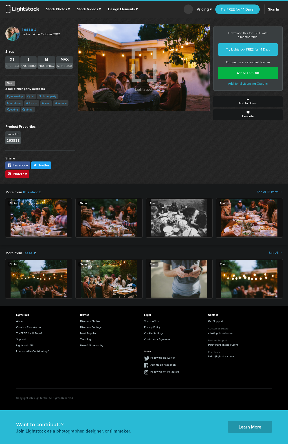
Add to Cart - (248, 73)
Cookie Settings (153, 333)
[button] (58, 9)
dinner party (47, 96)
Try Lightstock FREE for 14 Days (248, 49)
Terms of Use (152, 321)
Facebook (18, 165)
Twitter (41, 165)
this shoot (31, 191)
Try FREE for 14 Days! (237, 9)
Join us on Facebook (163, 364)
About (20, 321)
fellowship (15, 96)
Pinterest (17, 174)
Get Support (215, 321)
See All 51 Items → (270, 192)
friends (31, 103)
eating (12, 110)
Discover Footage (91, 327)
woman (61, 103)
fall (30, 96)
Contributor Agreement (158, 339)
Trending (85, 339)
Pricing (204, 9)
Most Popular (88, 333)
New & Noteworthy (91, 345)
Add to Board (248, 102)
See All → (276, 252)
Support (21, 339)
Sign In (273, 9)
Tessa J (29, 29)
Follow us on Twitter (162, 357)
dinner (27, 110)
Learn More (250, 426)
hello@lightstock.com (221, 356)
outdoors (14, 103)
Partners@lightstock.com (223, 344)
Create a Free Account (29, 327)
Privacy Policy (152, 327)
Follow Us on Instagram (164, 371)
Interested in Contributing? (32, 351)
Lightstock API (24, 345)
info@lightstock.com (220, 333)
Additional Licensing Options (248, 83)
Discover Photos (90, 321)
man (46, 103)
